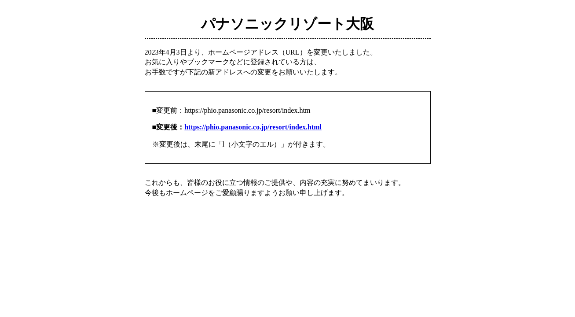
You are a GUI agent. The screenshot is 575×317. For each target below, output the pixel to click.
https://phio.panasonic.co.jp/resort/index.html (253, 127)
